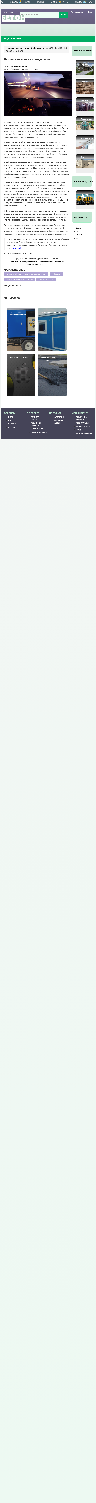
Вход (90, 12)
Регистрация (77, 12)
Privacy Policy (8, 12)
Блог (26, 48)
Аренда (79, 238)
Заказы (79, 234)
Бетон (78, 228)
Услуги (19, 48)
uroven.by (18, 248)
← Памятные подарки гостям (23, 262)
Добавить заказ (39, 432)
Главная (10, 48)
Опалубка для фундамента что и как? (19, 279)
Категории (59, 417)
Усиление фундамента (46, 279)
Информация (37, 48)
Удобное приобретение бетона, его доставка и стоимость (26, 274)
